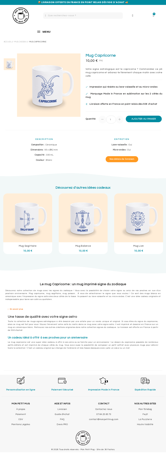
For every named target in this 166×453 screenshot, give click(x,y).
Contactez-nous (103, 409)
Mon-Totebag (145, 409)
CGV (20, 419)
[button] (122, 159)
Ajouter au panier (143, 119)
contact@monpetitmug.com (103, 419)
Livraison (62, 409)
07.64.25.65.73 (103, 414)
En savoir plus (16, 309)
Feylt (145, 414)
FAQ (62, 419)
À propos (20, 409)
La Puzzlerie (145, 419)
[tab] (83, 309)
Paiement (21, 414)
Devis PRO (62, 424)
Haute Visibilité (145, 424)
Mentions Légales (20, 424)
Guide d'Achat (62, 414)
